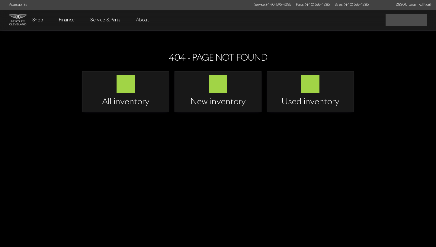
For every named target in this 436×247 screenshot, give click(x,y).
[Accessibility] (15, 4)
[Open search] (366, 20)
